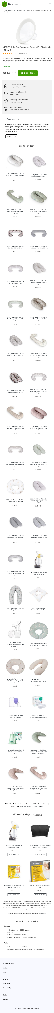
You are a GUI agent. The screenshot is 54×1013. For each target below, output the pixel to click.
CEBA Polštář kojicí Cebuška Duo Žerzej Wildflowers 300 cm (15, 318)
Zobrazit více (11, 136)
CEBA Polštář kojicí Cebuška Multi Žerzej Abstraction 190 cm (38, 428)
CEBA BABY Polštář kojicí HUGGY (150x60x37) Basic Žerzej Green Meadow (38, 751)
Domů (5, 10)
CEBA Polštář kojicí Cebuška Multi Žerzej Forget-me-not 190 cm (38, 500)
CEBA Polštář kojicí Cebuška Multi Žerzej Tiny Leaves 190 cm (15, 355)
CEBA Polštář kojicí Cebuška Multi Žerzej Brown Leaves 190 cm (38, 282)
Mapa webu (6, 983)
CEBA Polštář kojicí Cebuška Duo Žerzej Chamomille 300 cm (15, 573)
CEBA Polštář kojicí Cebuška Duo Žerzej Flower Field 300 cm (15, 428)
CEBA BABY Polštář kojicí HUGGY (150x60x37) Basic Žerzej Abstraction (15, 788)
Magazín (5, 979)
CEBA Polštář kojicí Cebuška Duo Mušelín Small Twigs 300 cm (38, 355)
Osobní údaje (7, 988)
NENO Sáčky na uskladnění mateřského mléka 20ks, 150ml (15, 751)
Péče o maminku (17, 10)
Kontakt (5, 999)
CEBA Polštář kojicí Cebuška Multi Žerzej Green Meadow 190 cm (38, 211)
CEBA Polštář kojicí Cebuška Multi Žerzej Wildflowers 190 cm (38, 464)
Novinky (5, 968)
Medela (43, 913)
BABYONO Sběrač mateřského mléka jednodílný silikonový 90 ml (15, 644)
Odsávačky (30, 806)
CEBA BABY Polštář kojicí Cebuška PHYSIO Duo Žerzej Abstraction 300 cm (39, 788)
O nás (5, 995)
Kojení (23, 10)
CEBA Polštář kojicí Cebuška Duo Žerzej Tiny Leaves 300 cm (38, 391)
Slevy (4, 972)
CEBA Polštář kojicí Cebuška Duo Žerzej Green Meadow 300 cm (15, 211)
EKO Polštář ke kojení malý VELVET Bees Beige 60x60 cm (15, 680)
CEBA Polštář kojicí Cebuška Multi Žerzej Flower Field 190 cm (38, 318)
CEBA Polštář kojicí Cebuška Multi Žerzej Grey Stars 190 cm (15, 537)
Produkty (10, 10)
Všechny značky (8, 964)
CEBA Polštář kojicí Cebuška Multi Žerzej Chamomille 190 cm (38, 537)
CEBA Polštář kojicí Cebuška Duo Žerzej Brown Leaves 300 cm (15, 464)
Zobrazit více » (46, 60)
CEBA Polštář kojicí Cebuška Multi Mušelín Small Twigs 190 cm (15, 175)
